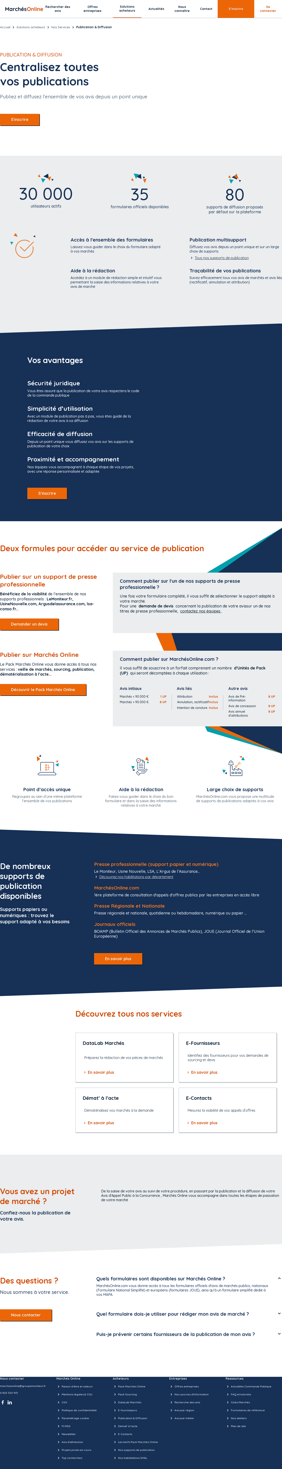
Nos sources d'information (189, 1394)
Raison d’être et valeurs (74, 1386)
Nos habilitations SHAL (130, 1458)
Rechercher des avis (57, 9)
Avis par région (181, 1410)
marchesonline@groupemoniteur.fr (23, 1386)
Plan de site (236, 1426)
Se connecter (268, 9)
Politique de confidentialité (76, 1410)
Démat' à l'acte (125, 1426)
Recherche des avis (184, 1402)
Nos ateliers (236, 1418)
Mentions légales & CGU (74, 1394)
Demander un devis (29, 624)
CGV (61, 1402)
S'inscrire (19, 119)
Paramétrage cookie (72, 1418)
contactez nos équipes (200, 611)
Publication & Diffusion (130, 1418)
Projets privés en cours (73, 1450)
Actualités (156, 9)
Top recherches (69, 1458)
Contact (206, 9)
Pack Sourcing (125, 1394)
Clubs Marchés (238, 1402)
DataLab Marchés (127, 1402)
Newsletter (66, 1434)
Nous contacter (26, 1314)
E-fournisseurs (125, 1410)
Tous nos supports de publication (219, 258)
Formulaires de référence (245, 1410)
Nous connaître (182, 9)
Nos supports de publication (134, 1450)
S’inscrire (236, 9)
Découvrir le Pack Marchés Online (43, 689)
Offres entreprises (92, 9)
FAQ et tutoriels (238, 1394)
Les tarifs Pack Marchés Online (135, 1442)
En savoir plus (118, 958)
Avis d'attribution (69, 1442)
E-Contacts (122, 1434)
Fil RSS (63, 1426)
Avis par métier (181, 1418)
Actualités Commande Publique (248, 1386)
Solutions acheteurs (127, 9)
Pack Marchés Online (129, 1386)
